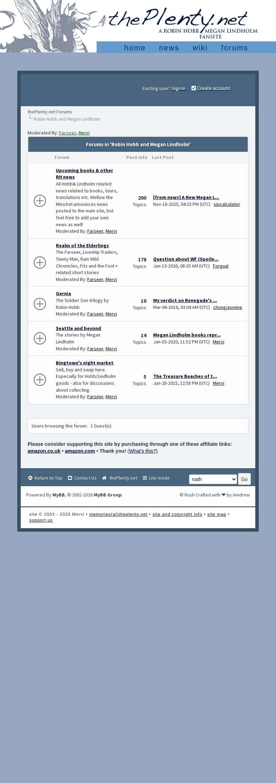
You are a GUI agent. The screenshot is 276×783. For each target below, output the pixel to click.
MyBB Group (108, 495)
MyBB (58, 495)
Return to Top (44, 478)
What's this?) (143, 451)
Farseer (95, 231)
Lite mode (156, 478)
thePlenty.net (119, 478)
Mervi (111, 231)
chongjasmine (227, 307)
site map (216, 514)
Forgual (220, 266)
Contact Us (82, 478)
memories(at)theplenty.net (118, 514)
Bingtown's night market (85, 363)
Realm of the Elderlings (82, 245)
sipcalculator (227, 204)
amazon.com (80, 451)
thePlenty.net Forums (50, 112)
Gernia (63, 293)
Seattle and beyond (78, 328)
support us (41, 520)
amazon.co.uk (44, 451)
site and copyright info (177, 514)
